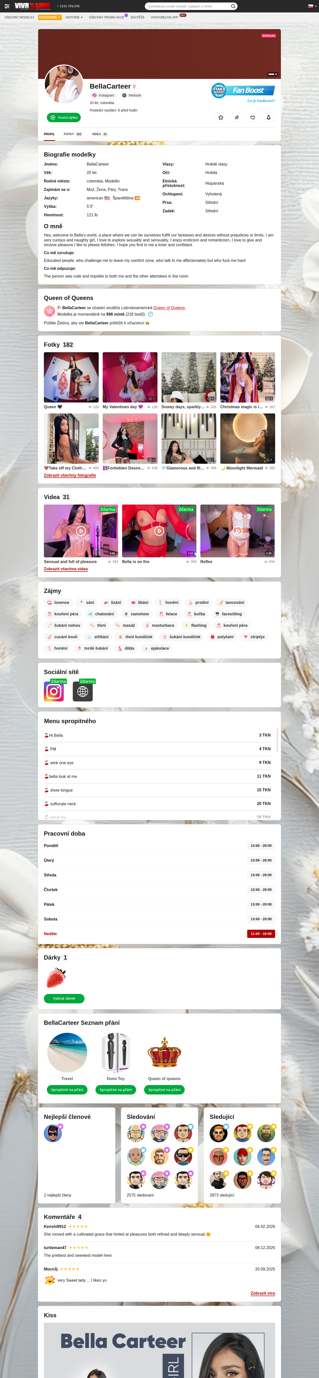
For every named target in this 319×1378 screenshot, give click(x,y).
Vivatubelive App (166, 17)
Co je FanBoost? (261, 101)
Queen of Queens (169, 308)
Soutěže (138, 17)
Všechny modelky (19, 17)
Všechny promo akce (108, 17)
